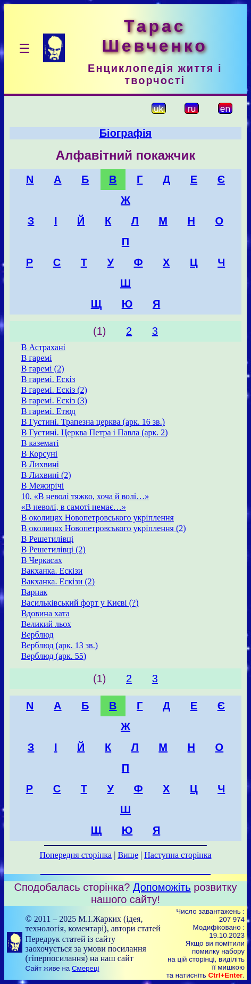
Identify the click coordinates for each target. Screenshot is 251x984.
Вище (128, 854)
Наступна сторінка (177, 854)
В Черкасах (41, 560)
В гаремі (36, 357)
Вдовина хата (45, 613)
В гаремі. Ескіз (48, 379)
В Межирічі (42, 485)
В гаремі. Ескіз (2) (54, 389)
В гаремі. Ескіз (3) (54, 400)
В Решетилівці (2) (53, 549)
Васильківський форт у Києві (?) (80, 602)
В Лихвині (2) (46, 474)
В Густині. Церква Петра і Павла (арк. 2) (94, 432)
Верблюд (37, 634)
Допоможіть (162, 887)
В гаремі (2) (42, 368)
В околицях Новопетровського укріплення (97, 517)
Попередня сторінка (75, 854)
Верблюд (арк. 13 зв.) (59, 645)
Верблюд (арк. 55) (53, 655)
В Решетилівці (47, 538)
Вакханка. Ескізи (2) (58, 581)
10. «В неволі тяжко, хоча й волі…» (85, 496)
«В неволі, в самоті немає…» (73, 506)
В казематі (40, 443)
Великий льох (46, 624)
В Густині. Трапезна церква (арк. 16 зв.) (93, 421)
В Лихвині (40, 464)
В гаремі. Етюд (48, 411)
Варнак (34, 592)
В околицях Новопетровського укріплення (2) (103, 528)
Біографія (125, 133)
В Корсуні (39, 453)
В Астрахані (43, 347)
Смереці (85, 968)
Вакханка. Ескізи (52, 570)
